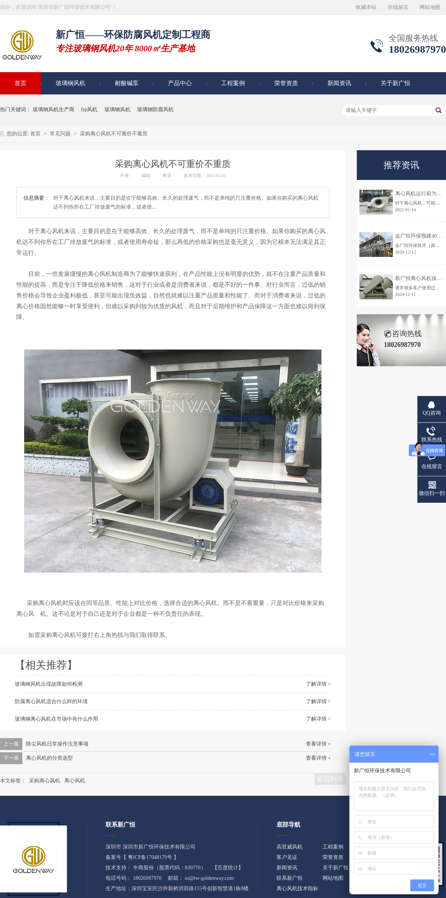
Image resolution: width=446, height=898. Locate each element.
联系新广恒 (290, 878)
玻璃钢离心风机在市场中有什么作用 (56, 719)
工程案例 (233, 83)
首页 (36, 133)
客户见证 (287, 857)
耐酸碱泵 (127, 83)
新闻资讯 (339, 83)
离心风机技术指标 (297, 888)
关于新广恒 (395, 83)
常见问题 (61, 133)
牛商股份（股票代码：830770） (169, 867)
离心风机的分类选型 (49, 758)
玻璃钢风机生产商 (53, 109)
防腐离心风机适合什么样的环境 (51, 701)
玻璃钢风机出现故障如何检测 (49, 684)
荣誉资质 (286, 83)
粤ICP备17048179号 (150, 857)
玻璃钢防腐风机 (155, 109)
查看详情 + (318, 744)
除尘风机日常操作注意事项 (57, 744)
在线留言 (398, 7)
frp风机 (89, 109)
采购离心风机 (44, 603)
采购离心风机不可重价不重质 (114, 133)
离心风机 (74, 780)
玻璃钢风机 (70, 83)
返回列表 (330, 779)
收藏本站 (366, 7)
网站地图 (430, 7)
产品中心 (180, 83)
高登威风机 (290, 847)
